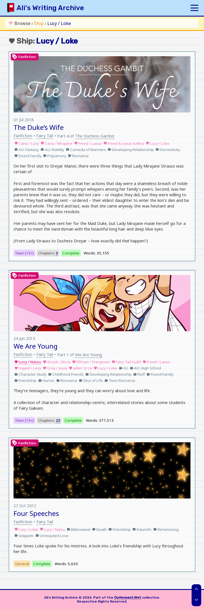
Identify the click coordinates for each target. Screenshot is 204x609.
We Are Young (35, 346)
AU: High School (145, 368)
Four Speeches (36, 513)
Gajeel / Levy (27, 368)
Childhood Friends (66, 374)
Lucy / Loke (157, 143)
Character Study (30, 374)
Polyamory (54, 155)
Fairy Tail (44, 135)
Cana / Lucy (26, 143)
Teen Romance (120, 380)
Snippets (24, 535)
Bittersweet (78, 529)
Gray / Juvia (55, 368)
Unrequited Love (52, 535)
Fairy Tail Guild (126, 361)
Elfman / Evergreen (91, 361)
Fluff (139, 374)
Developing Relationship (131, 149)
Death (99, 529)
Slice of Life (91, 380)
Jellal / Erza (80, 368)
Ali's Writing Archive (50, 8)
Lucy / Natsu (27, 361)
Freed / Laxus (88, 143)
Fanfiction (23, 135)
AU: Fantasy (26, 149)
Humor (46, 380)
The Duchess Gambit (94, 136)
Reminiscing (166, 529)
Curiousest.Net (127, 597)
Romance (78, 155)
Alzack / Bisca (56, 361)
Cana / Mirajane (56, 143)
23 (58, 420)
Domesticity (168, 149)
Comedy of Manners (86, 149)
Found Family (27, 155)
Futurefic (142, 529)
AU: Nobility (52, 149)
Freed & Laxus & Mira (123, 143)
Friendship (25, 380)
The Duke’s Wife (39, 127)
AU (123, 368)
